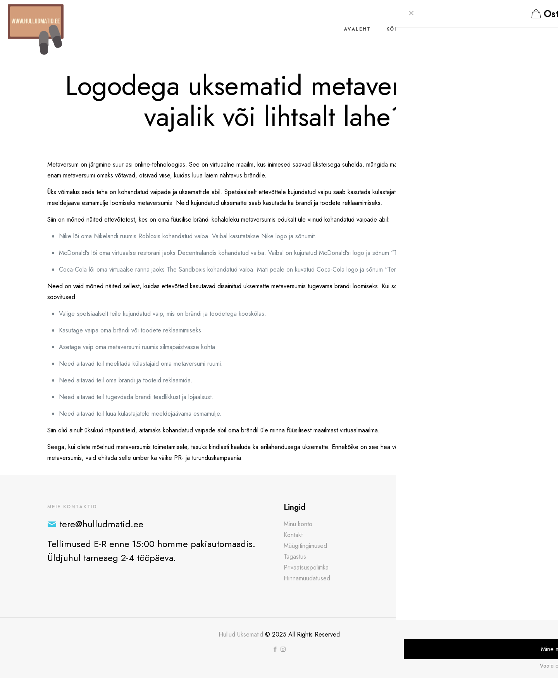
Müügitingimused (305, 545)
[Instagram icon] (283, 649)
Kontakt (293, 534)
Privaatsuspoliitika (306, 567)
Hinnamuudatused (307, 578)
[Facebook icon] (275, 649)
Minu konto (298, 524)
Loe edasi (415, 562)
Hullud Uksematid (241, 634)
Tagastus (295, 556)
